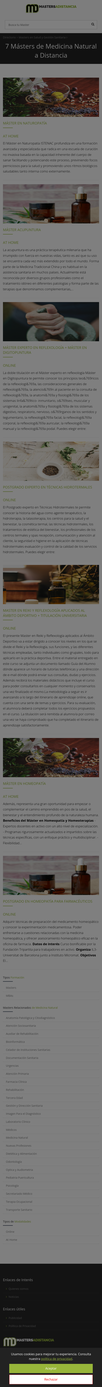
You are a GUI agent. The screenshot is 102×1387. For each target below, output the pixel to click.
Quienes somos (19, 1289)
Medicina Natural (17, 1137)
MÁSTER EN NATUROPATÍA (25, 123)
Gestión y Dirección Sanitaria (24, 1105)
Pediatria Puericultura (20, 1177)
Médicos (11, 1130)
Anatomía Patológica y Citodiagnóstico (30, 1018)
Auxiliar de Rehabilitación (22, 1034)
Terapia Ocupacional (19, 1202)
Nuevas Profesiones (18, 1145)
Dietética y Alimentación (21, 1154)
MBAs (9, 996)
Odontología (14, 1162)
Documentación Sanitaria (22, 1058)
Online (10, 1232)
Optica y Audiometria (19, 1170)
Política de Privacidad (22, 1326)
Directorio (9, 37)
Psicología (12, 1185)
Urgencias (12, 1065)
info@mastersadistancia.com (26, 1366)
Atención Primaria (17, 1074)
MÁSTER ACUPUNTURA (22, 229)
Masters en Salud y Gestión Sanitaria (43, 37)
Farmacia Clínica (16, 1082)
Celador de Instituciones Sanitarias (28, 1050)
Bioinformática (15, 1042)
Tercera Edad (14, 1098)
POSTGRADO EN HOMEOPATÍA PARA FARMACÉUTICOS (47, 901)
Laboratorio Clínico (18, 1122)
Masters (11, 987)
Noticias (14, 1297)
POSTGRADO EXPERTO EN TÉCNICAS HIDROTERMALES (47, 487)
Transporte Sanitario (19, 1210)
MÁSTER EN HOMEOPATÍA (24, 783)
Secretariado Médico (19, 1193)
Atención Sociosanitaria (21, 1026)
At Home (11, 1240)
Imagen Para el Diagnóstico (23, 1114)
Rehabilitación (15, 1090)
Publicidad (15, 1318)
